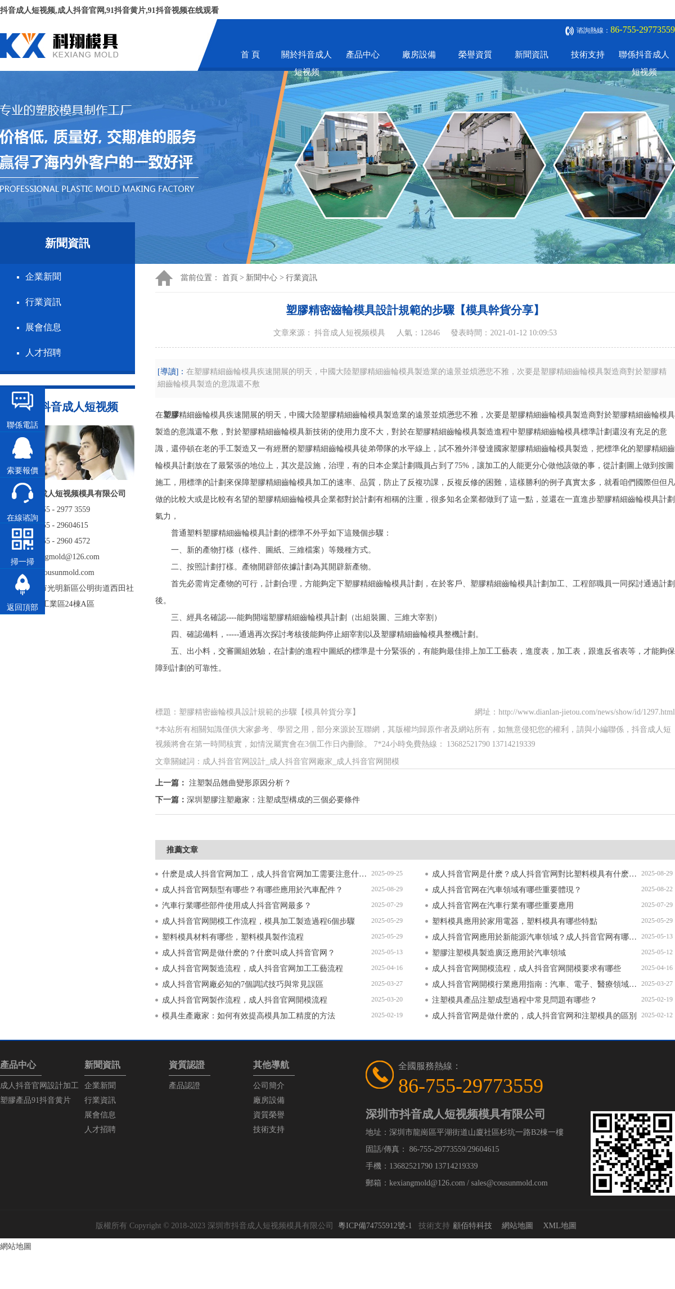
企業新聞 (43, 276)
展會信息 (43, 327)
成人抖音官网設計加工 (39, 1085)
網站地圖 (517, 1225)
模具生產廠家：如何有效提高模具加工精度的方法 (248, 1016)
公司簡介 (269, 1085)
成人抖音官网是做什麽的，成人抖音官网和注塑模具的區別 (534, 1016)
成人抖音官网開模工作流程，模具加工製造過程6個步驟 (258, 921)
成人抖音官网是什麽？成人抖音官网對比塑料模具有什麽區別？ (536, 874)
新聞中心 (261, 277)
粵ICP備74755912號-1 (375, 1225)
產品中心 (363, 54)
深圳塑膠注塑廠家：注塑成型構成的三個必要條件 (273, 800)
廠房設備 (419, 54)
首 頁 (250, 54)
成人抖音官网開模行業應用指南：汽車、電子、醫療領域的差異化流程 (536, 984)
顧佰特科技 (472, 1225)
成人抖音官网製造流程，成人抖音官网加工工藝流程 (252, 968)
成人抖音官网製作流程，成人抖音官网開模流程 (244, 1000)
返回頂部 (22, 607)
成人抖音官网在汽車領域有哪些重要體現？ (507, 890)
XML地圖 (559, 1225)
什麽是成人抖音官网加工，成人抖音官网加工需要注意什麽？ (266, 874)
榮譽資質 (475, 54)
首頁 (230, 277)
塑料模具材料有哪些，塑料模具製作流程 (233, 937)
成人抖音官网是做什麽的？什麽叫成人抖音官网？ (248, 953)
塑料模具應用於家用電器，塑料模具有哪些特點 (514, 921)
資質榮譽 (269, 1115)
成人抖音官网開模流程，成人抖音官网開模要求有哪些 (526, 968)
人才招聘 (43, 352)
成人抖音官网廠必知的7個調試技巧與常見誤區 (242, 984)
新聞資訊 (531, 54)
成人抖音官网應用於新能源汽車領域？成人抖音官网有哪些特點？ (536, 937)
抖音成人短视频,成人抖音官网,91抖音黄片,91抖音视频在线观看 (109, 10)
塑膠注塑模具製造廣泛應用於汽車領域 (499, 953)
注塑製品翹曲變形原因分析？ (240, 783)
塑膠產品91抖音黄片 (35, 1100)
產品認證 (184, 1085)
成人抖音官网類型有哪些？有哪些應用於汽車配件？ (252, 890)
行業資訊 (43, 302)
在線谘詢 (22, 518)
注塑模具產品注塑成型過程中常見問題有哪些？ (514, 1000)
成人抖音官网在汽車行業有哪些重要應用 (503, 905)
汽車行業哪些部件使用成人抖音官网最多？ (237, 905)
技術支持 (588, 54)
